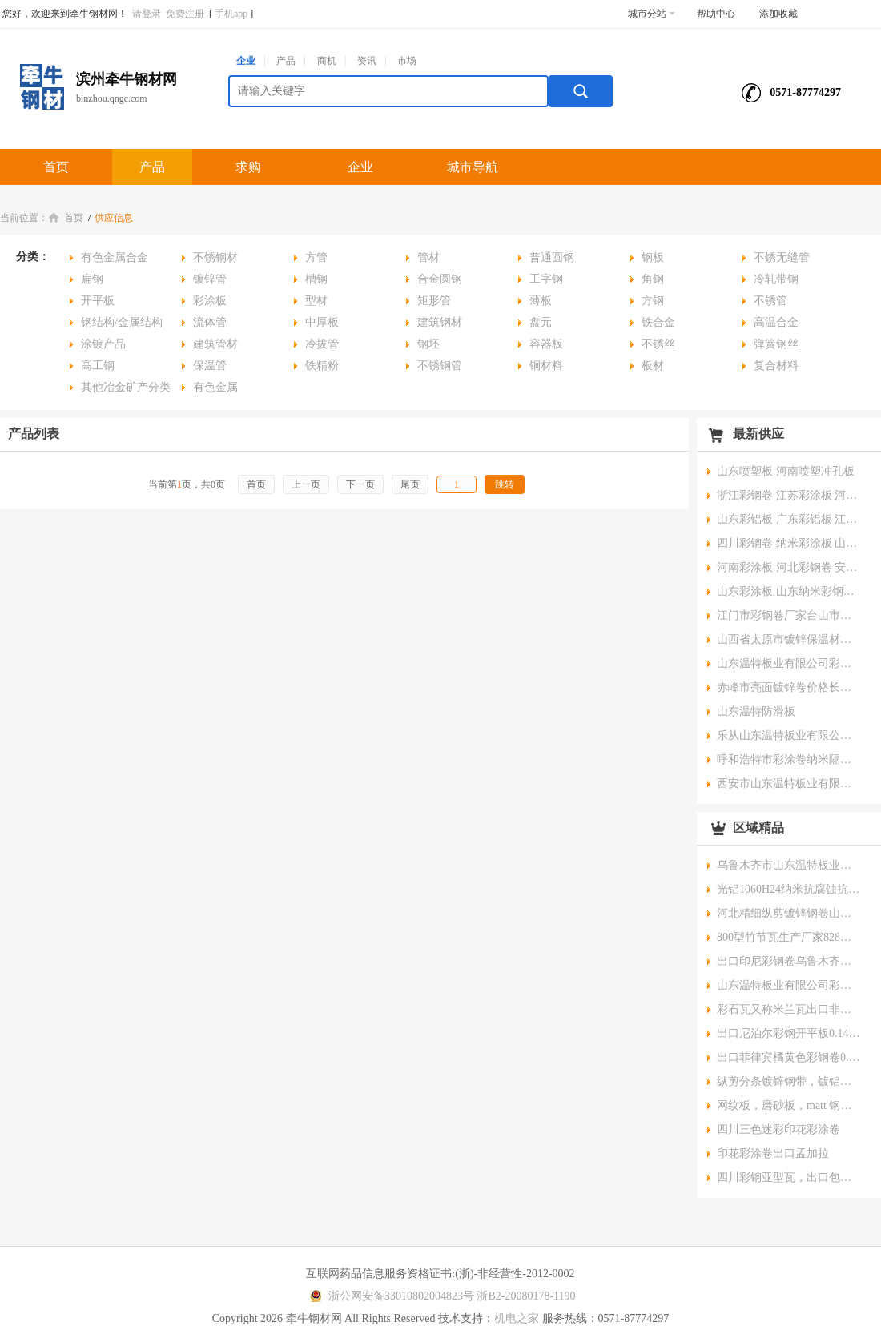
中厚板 (322, 322)
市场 (406, 60)
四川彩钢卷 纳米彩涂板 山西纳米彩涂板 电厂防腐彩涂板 (789, 543)
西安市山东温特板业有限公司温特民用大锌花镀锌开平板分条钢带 (789, 783)
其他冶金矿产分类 (126, 387)
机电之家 (516, 1318)
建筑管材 (215, 344)
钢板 (653, 257)
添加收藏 (778, 13)
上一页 (306, 484)
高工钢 (98, 366)
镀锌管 (210, 279)
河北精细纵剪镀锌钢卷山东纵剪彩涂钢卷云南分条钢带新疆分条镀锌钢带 (789, 913)
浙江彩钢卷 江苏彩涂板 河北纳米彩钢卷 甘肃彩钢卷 (789, 495)
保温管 (210, 366)
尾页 (410, 484)
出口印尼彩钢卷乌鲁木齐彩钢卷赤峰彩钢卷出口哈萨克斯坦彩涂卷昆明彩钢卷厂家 (789, 961)
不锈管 (770, 301)
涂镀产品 (103, 344)
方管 (316, 257)
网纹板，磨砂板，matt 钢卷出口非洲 (789, 1105)
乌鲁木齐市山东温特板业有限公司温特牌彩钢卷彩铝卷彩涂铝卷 (789, 865)
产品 (286, 60)
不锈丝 (658, 344)
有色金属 (215, 387)
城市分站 (651, 13)
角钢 (653, 279)
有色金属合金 (114, 257)
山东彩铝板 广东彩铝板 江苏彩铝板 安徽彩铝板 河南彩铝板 (789, 519)
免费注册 (185, 13)
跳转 (504, 484)
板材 (653, 366)
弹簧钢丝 (776, 344)
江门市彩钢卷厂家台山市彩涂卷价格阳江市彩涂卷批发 (789, 615)
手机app (231, 13)
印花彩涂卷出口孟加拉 (773, 1153)
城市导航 (472, 167)
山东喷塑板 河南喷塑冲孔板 (786, 471)
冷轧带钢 (776, 279)
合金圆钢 (439, 279)
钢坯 (428, 344)
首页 (56, 167)
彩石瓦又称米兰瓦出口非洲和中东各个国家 (789, 1009)
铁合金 (658, 322)
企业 (245, 60)
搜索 (581, 91)
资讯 (366, 60)
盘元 (540, 322)
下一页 (360, 484)
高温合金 (776, 322)
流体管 (210, 322)
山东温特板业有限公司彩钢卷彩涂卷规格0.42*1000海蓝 (789, 985)
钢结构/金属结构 (122, 322)
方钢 (653, 301)
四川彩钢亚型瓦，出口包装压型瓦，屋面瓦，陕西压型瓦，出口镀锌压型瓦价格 (789, 1177)
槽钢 (316, 279)
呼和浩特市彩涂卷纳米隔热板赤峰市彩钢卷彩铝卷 (789, 759)
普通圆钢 (551, 257)
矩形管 (434, 301)
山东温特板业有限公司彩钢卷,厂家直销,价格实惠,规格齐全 (789, 663)
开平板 (98, 301)
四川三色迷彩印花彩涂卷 (778, 1129)
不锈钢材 (215, 257)
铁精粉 (322, 366)
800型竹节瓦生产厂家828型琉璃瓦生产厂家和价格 (789, 937)
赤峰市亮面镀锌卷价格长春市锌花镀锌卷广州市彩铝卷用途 (789, 687)
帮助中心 (716, 13)
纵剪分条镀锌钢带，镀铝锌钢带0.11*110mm (789, 1081)
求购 (248, 167)
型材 (316, 301)
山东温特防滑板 (756, 711)
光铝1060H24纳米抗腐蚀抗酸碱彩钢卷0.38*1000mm (789, 889)
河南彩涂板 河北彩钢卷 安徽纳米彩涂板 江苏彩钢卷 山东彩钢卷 (789, 567)
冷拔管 (322, 344)
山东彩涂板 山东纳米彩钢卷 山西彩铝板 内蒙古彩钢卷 (789, 591)
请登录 (146, 13)
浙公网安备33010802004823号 (389, 1296)
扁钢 (92, 279)
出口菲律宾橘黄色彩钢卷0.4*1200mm (789, 1057)
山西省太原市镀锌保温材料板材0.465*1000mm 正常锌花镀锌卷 (789, 639)
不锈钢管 (439, 366)
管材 (428, 257)
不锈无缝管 (782, 257)
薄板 (540, 301)
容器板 (546, 344)
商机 (326, 60)
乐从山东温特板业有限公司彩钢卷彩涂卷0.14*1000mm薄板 (789, 735)
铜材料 (546, 366)
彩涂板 (210, 301)
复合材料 (776, 366)
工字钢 (546, 279)
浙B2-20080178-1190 (526, 1296)
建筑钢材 (439, 322)
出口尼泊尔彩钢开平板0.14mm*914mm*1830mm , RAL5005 (789, 1033)
